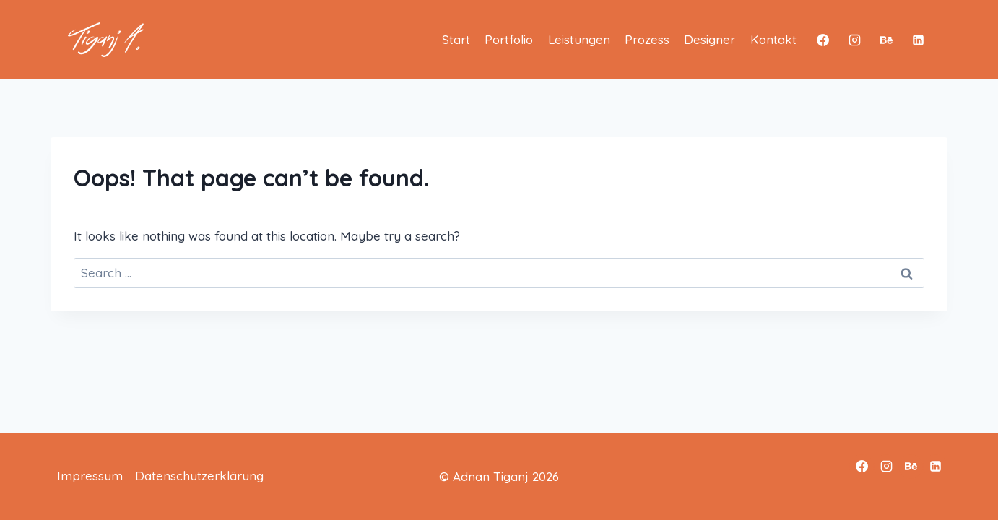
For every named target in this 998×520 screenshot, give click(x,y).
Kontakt (773, 39)
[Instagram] (855, 39)
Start (456, 39)
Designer (709, 39)
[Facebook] (823, 39)
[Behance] (886, 39)
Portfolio (509, 39)
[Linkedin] (918, 39)
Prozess (647, 39)
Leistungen (579, 39)
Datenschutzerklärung (199, 475)
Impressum (90, 475)
